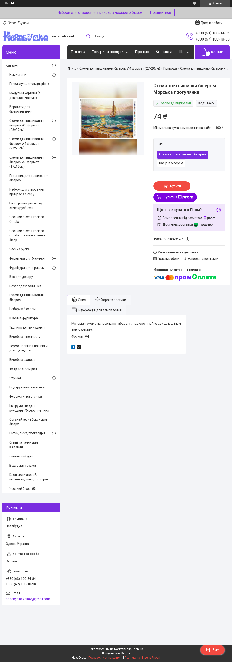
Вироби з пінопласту (24, 336)
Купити (175, 186)
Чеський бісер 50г (22, 488)
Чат (212, 650)
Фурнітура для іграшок (26, 268)
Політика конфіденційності (142, 657)
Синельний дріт (21, 456)
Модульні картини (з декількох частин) (24, 95)
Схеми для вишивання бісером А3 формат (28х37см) (26, 125)
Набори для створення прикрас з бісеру (26, 192)
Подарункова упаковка (27, 387)
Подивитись (160, 12)
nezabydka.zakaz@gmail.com (28, 599)
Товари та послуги (107, 52)
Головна (78, 52)
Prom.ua (138, 649)
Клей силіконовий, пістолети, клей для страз (28, 477)
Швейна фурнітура (23, 318)
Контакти (164, 52)
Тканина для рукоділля (27, 327)
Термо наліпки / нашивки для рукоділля (28, 348)
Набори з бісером (22, 309)
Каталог (12, 65)
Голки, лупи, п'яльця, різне (29, 84)
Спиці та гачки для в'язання (23, 445)
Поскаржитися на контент (105, 657)
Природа (170, 68)
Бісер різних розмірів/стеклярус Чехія (25, 205)
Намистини (17, 75)
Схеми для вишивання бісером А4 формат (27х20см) (119, 68)
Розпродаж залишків (25, 286)
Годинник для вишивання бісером (28, 178)
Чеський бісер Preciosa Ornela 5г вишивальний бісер (27, 235)
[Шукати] (88, 36)
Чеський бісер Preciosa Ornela (26, 219)
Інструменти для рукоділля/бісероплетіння (29, 408)
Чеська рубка (19, 249)
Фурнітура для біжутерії (27, 258)
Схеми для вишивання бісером (26, 297)
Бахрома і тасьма (22, 465)
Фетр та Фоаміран (23, 369)
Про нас (142, 52)
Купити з (178, 197)
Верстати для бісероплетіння (20, 109)
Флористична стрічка (25, 396)
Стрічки (15, 378)
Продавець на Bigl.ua (116, 653)
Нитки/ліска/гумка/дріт (27, 433)
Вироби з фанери (22, 359)
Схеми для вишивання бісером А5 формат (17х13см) (26, 161)
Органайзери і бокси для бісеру (28, 422)
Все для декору (21, 277)
